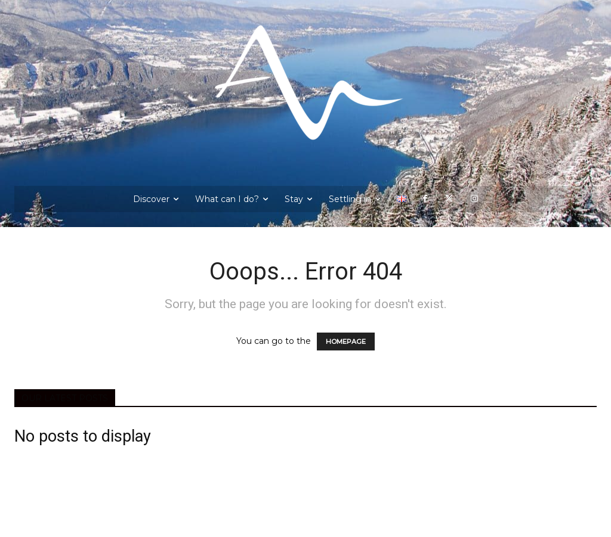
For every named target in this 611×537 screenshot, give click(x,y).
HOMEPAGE (346, 341)
